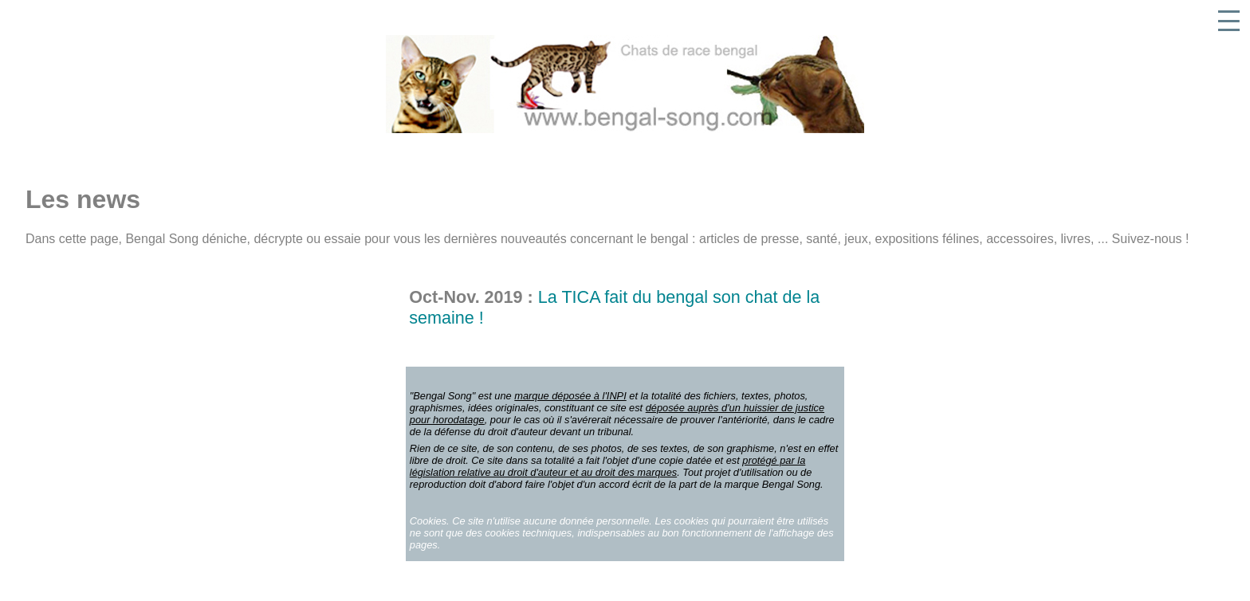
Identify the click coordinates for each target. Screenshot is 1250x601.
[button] (1229, 21)
